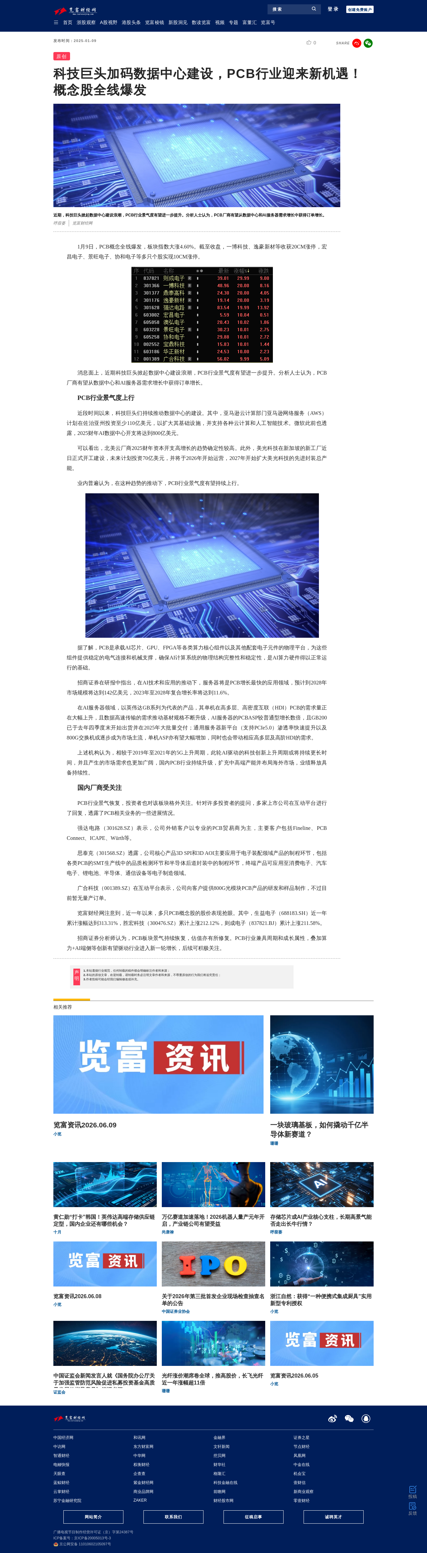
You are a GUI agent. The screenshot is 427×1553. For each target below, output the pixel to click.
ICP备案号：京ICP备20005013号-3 (82, 1538)
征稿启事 (253, 1517)
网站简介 (93, 1517)
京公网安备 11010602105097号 (82, 1544)
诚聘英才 (333, 1517)
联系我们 (173, 1517)
